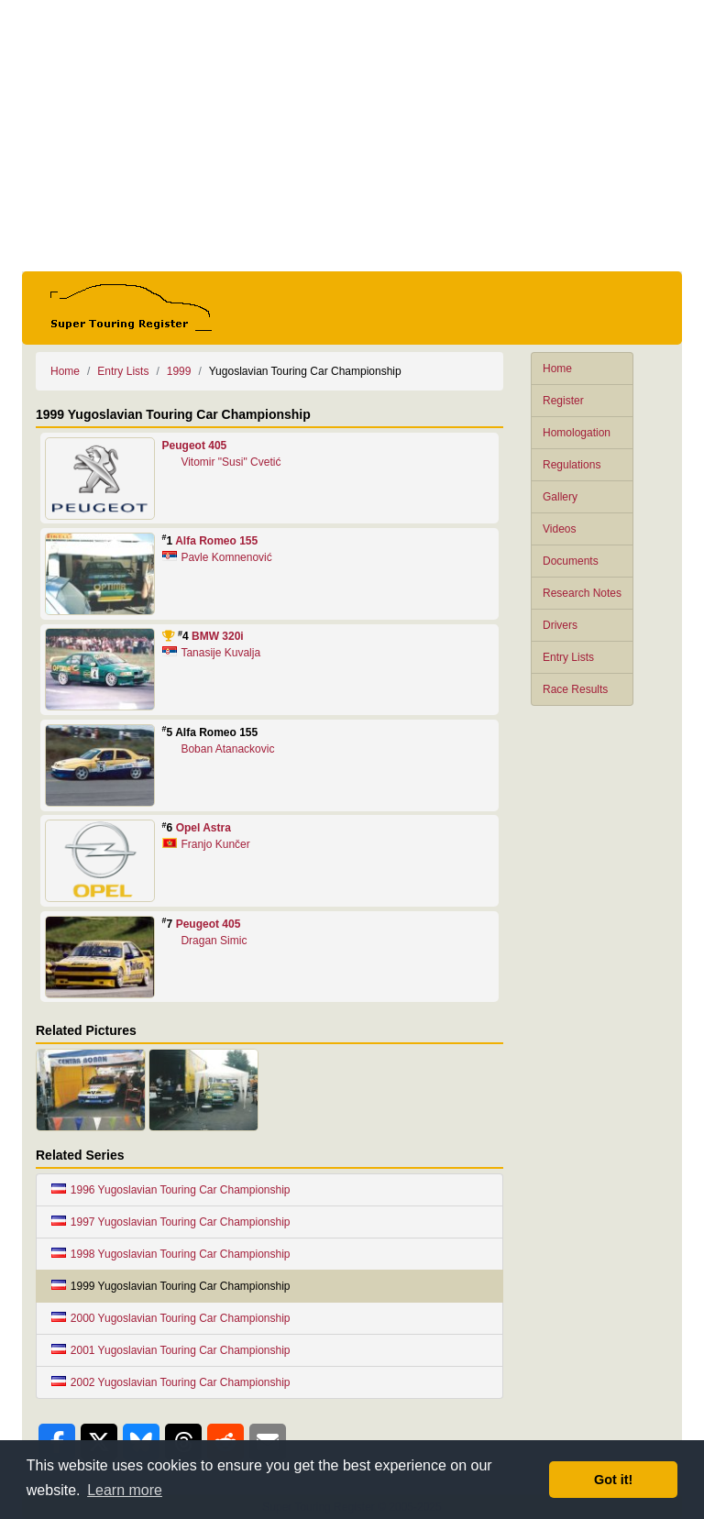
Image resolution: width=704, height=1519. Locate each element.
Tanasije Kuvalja (220, 652)
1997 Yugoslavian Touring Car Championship (171, 1222)
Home (557, 368)
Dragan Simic (214, 940)
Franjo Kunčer (215, 844)
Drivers (560, 625)
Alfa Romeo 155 (216, 540)
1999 (179, 371)
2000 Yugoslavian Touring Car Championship (171, 1318)
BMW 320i (218, 636)
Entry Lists (568, 657)
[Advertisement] (352, 135)
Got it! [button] (613, 1479)
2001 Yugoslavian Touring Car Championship (171, 1350)
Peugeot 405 (194, 445)
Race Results (575, 689)
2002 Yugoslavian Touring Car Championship (171, 1382)
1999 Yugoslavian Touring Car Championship (171, 1286)
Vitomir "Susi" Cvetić (230, 462)
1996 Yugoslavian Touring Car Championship (171, 1189)
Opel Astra (203, 827)
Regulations (571, 464)
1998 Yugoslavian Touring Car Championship (171, 1254)
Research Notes (582, 593)
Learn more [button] (124, 1490)
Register (563, 400)
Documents (571, 561)
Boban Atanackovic (227, 749)
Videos (559, 529)
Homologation (576, 432)
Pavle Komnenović (226, 557)
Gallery (560, 496)
